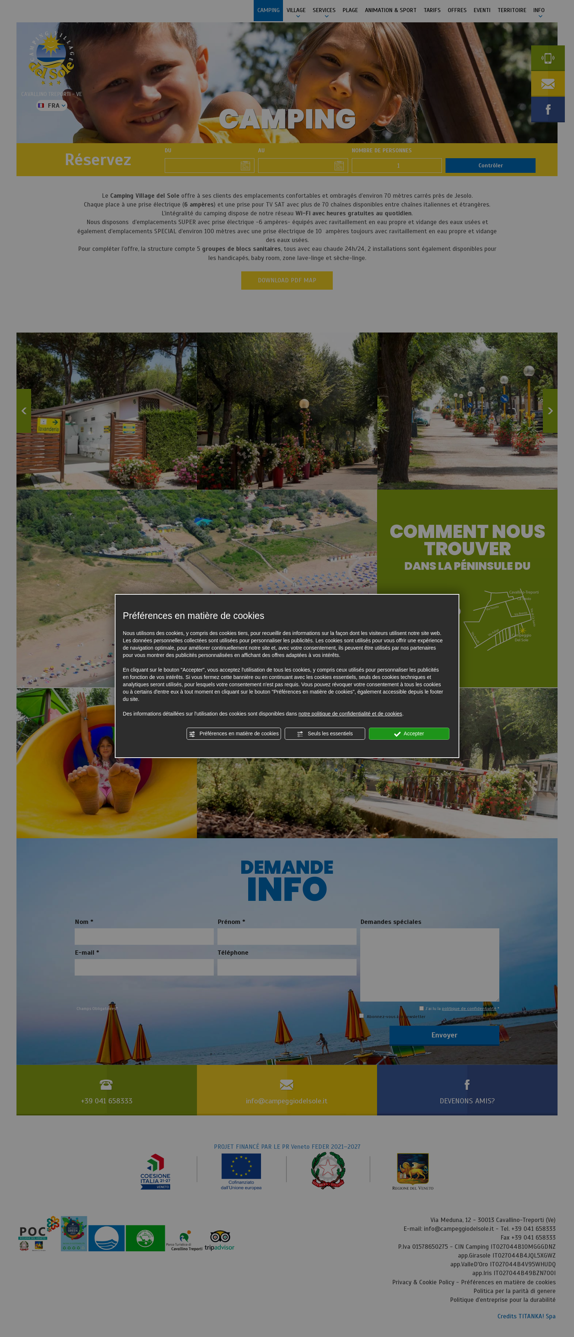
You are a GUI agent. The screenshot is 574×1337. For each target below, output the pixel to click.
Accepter (409, 734)
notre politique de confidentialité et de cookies (350, 714)
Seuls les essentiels (325, 734)
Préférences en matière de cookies (234, 734)
